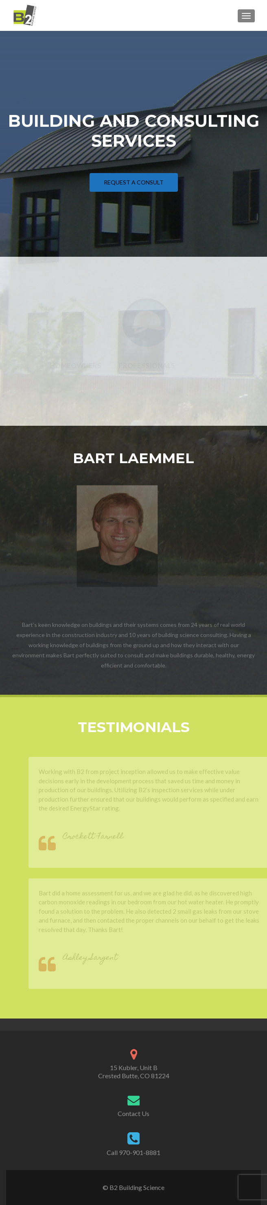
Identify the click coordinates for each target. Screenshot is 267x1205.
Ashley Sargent (96, 958)
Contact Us (133, 1113)
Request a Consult (134, 182)
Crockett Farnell (99, 837)
